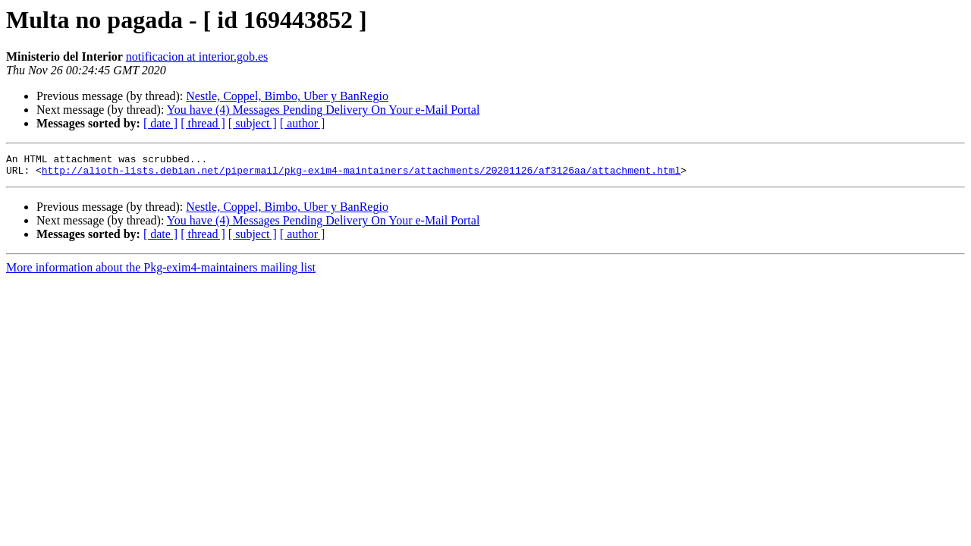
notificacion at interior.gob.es (197, 56)
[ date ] (160, 123)
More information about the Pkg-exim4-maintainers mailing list (161, 271)
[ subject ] (252, 123)
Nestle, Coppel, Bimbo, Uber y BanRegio (287, 95)
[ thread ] (203, 123)
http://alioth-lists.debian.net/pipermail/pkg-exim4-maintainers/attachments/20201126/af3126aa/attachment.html (361, 174)
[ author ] (302, 123)
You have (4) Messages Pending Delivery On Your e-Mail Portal (323, 109)
